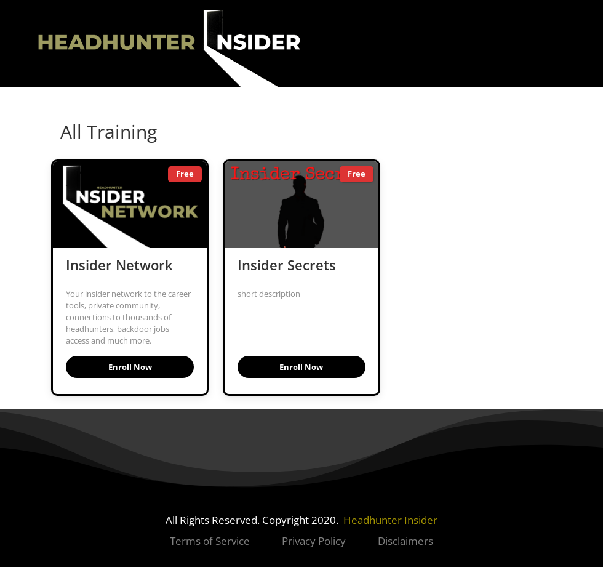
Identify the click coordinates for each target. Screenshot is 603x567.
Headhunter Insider (390, 520)
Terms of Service (211, 541)
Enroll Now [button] (130, 366)
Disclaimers (405, 541)
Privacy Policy (314, 541)
